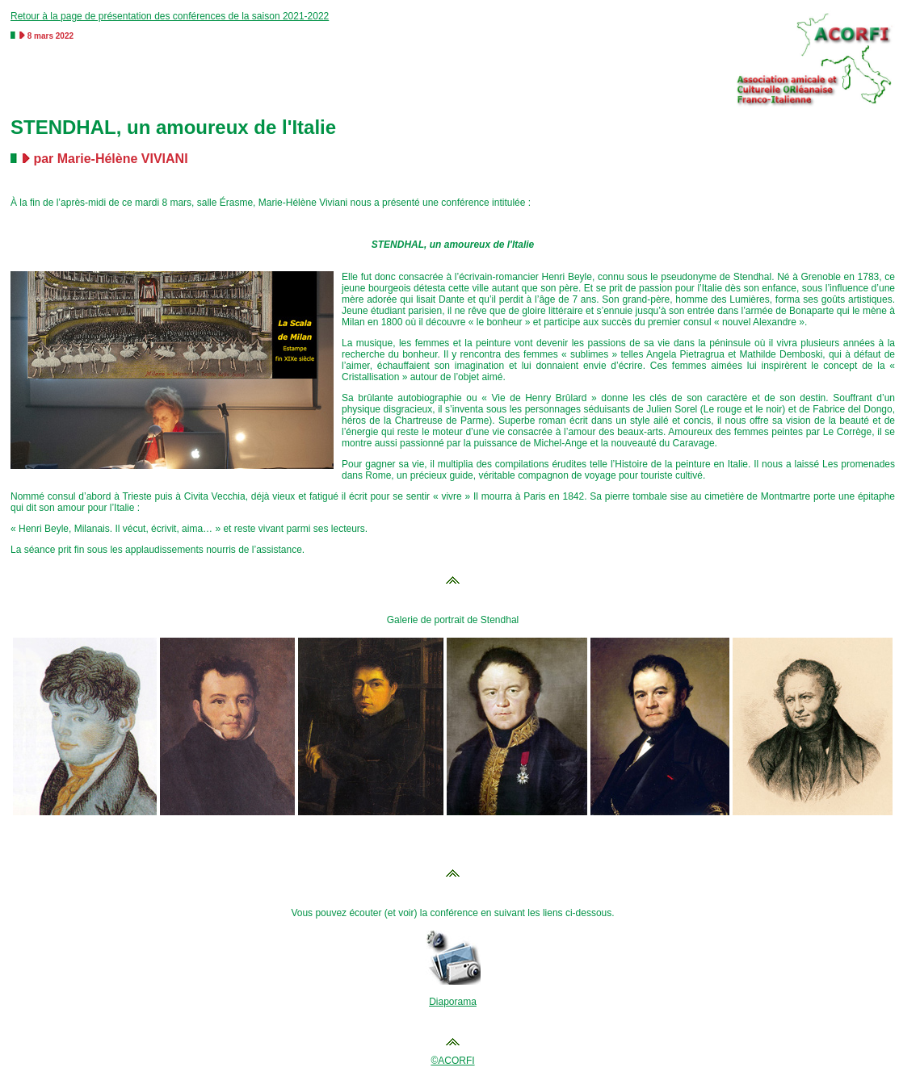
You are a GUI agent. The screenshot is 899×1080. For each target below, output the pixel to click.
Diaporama (453, 1001)
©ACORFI (452, 1060)
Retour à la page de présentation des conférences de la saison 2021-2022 (170, 16)
